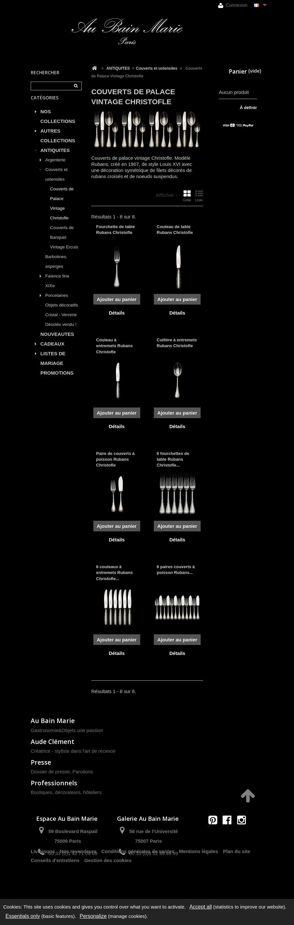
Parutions (82, 771)
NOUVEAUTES (57, 341)
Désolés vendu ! (61, 331)
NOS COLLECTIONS (57, 123)
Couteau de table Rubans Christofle (175, 229)
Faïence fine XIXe (57, 287)
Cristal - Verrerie (61, 321)
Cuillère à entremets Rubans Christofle (177, 342)
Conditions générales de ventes (137, 876)
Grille (187, 196)
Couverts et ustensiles (56, 181)
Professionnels (54, 783)
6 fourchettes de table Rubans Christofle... (173, 459)
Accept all (200, 907)
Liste (199, 196)
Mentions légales (198, 876)
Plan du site (236, 876)
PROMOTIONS (57, 379)
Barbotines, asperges (56, 268)
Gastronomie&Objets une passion (67, 730)
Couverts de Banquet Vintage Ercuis (64, 244)
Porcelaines (56, 302)
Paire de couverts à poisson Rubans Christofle (115, 459)
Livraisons (43, 876)
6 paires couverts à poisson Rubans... (176, 569)
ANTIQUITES (55, 157)
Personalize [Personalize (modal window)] (93, 916)
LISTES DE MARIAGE (53, 365)
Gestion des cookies (107, 885)
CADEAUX (52, 350)
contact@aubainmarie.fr (229, 834)
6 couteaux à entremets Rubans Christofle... (114, 572)
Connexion (232, 5)
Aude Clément (52, 741)
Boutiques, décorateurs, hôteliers (66, 792)
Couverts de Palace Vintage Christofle (62, 210)
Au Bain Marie (53, 720)
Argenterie (55, 166)
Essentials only (22, 916)
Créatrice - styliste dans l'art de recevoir (73, 751)
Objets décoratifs (61, 311)
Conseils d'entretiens (55, 885)
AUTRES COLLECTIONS (57, 142)
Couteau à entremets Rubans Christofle (114, 345)
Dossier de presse (50, 771)
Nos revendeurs (78, 876)
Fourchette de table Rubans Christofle (115, 229)
